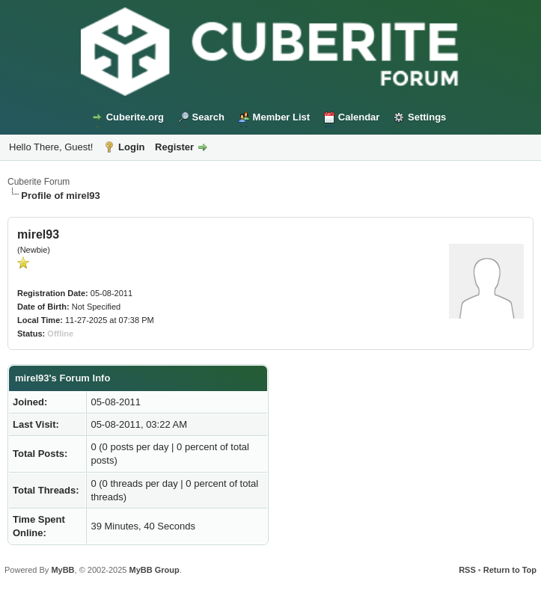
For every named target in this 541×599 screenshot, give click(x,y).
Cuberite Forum (38, 181)
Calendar (359, 117)
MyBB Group (154, 569)
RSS (467, 569)
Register (174, 147)
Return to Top (510, 569)
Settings (427, 117)
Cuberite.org (135, 117)
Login (131, 147)
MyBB (62, 569)
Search (208, 117)
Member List (282, 117)
